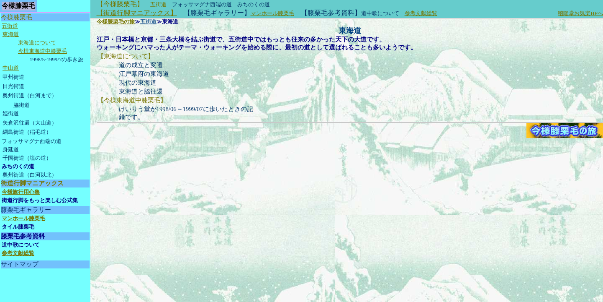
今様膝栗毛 (16, 17)
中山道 (11, 68)
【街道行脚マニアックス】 (137, 12)
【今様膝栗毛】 (120, 4)
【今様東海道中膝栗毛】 (132, 100)
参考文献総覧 (421, 13)
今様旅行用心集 (21, 192)
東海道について (37, 42)
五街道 (158, 4)
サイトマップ (19, 264)
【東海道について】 (126, 56)
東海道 (11, 34)
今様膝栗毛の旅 (116, 21)
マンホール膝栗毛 (272, 13)
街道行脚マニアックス (32, 183)
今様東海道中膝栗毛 (42, 51)
